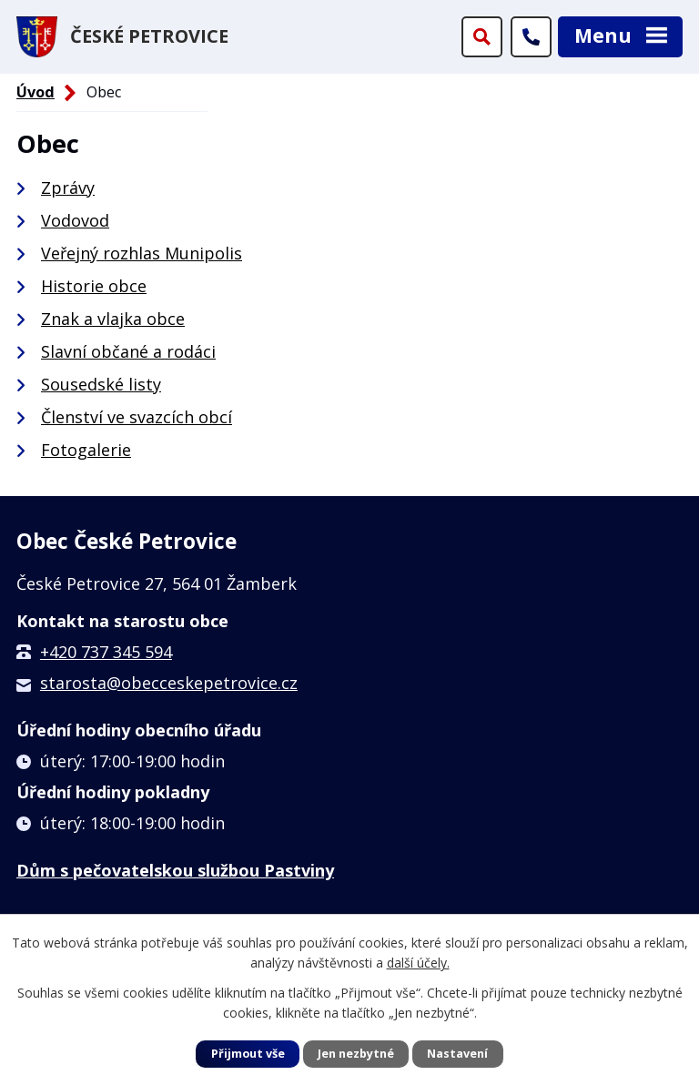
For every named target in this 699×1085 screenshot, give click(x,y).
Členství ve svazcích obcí (136, 417)
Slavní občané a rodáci (128, 351)
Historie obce (94, 286)
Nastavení (457, 1053)
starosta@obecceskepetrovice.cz (169, 683)
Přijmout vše (248, 1053)
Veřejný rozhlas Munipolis (141, 253)
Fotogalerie (86, 450)
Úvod (35, 92)
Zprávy (68, 187)
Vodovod (75, 220)
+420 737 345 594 (106, 652)
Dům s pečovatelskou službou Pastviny (175, 870)
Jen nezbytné (356, 1053)
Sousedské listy (101, 384)
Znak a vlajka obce (113, 319)
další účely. (418, 962)
